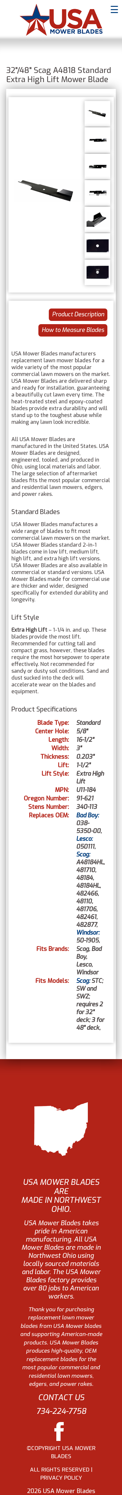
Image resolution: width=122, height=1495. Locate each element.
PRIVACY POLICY (61, 1478)
